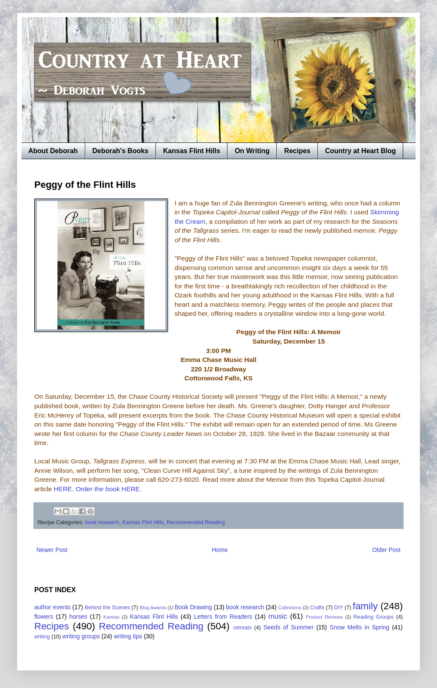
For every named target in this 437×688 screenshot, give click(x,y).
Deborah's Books (121, 150)
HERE (63, 488)
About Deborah (53, 150)
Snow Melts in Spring (359, 627)
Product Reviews (324, 617)
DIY (338, 608)
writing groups (81, 636)
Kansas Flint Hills (191, 150)
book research (102, 522)
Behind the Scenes (107, 608)
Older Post (386, 549)
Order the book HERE (108, 488)
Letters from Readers (223, 616)
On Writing (252, 150)
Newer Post (51, 549)
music (277, 616)
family (365, 606)
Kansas (111, 617)
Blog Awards (153, 607)
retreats (242, 628)
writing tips (128, 636)
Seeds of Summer (288, 627)
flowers (43, 616)
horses (78, 616)
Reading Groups (373, 617)
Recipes (297, 150)
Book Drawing (193, 607)
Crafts (317, 608)
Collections (290, 607)
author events (52, 607)
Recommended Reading (196, 522)
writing (42, 637)
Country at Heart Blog (360, 150)
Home (219, 549)
